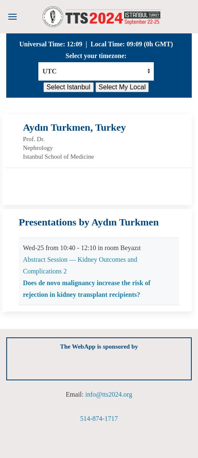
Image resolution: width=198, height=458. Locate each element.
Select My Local (122, 87)
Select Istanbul (68, 87)
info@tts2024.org (108, 394)
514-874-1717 (99, 418)
